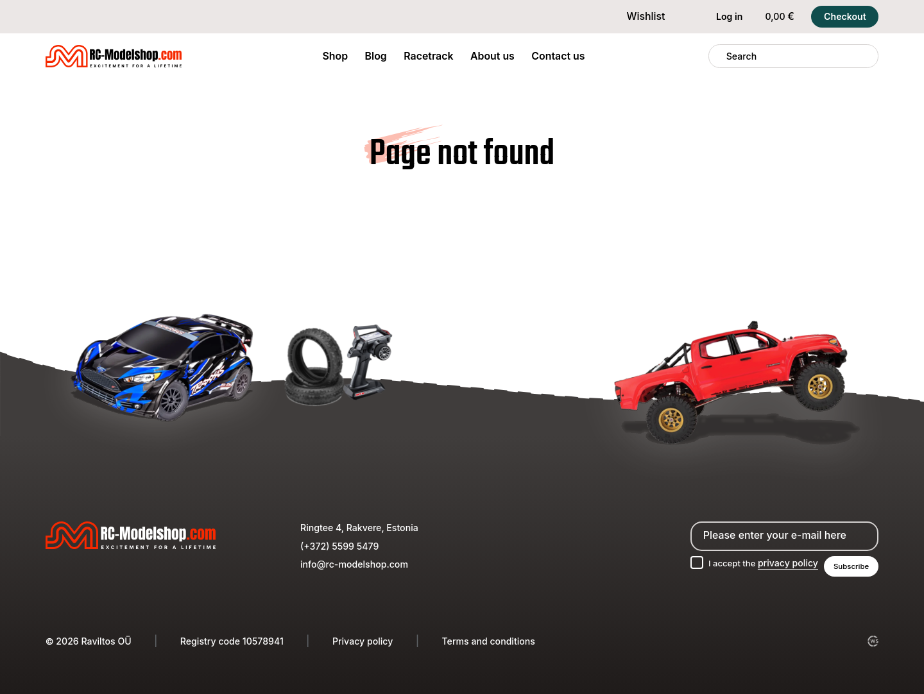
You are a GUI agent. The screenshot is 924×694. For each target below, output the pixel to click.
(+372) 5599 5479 (339, 544)
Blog (376, 56)
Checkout (845, 16)
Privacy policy (362, 641)
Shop (335, 56)
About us (492, 56)
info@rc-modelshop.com (354, 562)
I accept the (757, 562)
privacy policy (783, 562)
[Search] (717, 56)
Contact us (558, 56)
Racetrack (428, 56)
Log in (720, 16)
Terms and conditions (488, 641)
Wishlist (637, 16)
